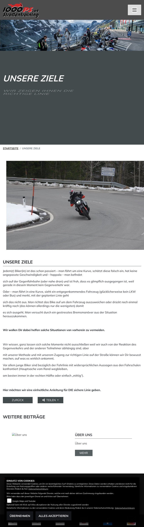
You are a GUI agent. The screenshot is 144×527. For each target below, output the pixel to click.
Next (138, 443)
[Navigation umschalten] (134, 10)
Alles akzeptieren (53, 516)
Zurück (18, 400)
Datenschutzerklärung (38, 489)
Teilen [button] (49, 400)
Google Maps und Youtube (24, 501)
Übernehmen (20, 516)
